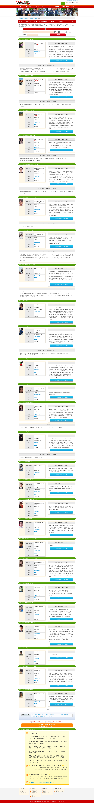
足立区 (38, 275)
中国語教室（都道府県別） (35, 795)
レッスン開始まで (23, 792)
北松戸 (35, 244)
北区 (38, 442)
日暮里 (35, 445)
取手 (35, 572)
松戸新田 (36, 314)
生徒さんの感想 (65, 6)
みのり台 (36, 680)
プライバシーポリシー (47, 792)
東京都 (35, 147)
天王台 (48, 716)
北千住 (35, 277)
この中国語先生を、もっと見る (61, 60)
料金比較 (21, 794)
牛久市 (38, 87)
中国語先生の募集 (58, 790)
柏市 (38, 176)
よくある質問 (56, 6)
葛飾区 (38, 147)
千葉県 (35, 51)
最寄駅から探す (34, 29)
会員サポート (34, 796)
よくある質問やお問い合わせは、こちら (41, 782)
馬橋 (65, 714)
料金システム (29, 6)
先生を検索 (58, 34)
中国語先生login (75, 0)
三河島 (39, 714)
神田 (35, 661)
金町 (35, 513)
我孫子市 (39, 394)
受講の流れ (37, 6)
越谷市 (38, 472)
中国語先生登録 (69, 0)
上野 (32, 714)
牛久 (35, 90)
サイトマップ (45, 794)
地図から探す (57, 29)
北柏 (42, 716)
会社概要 (44, 790)
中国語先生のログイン (59, 791)
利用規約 (44, 791)
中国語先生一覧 (26, 18)
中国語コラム (74, 6)
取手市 (38, 570)
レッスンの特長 (47, 6)
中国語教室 (21, 18)
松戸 (35, 53)
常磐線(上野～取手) (33, 18)
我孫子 (35, 397)
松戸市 (38, 51)
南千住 (43, 714)
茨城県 (35, 87)
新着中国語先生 (34, 792)
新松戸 (35, 553)
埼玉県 (35, 472)
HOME (19, 6)
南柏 (37, 716)
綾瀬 (35, 211)
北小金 (34, 716)
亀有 (35, 149)
